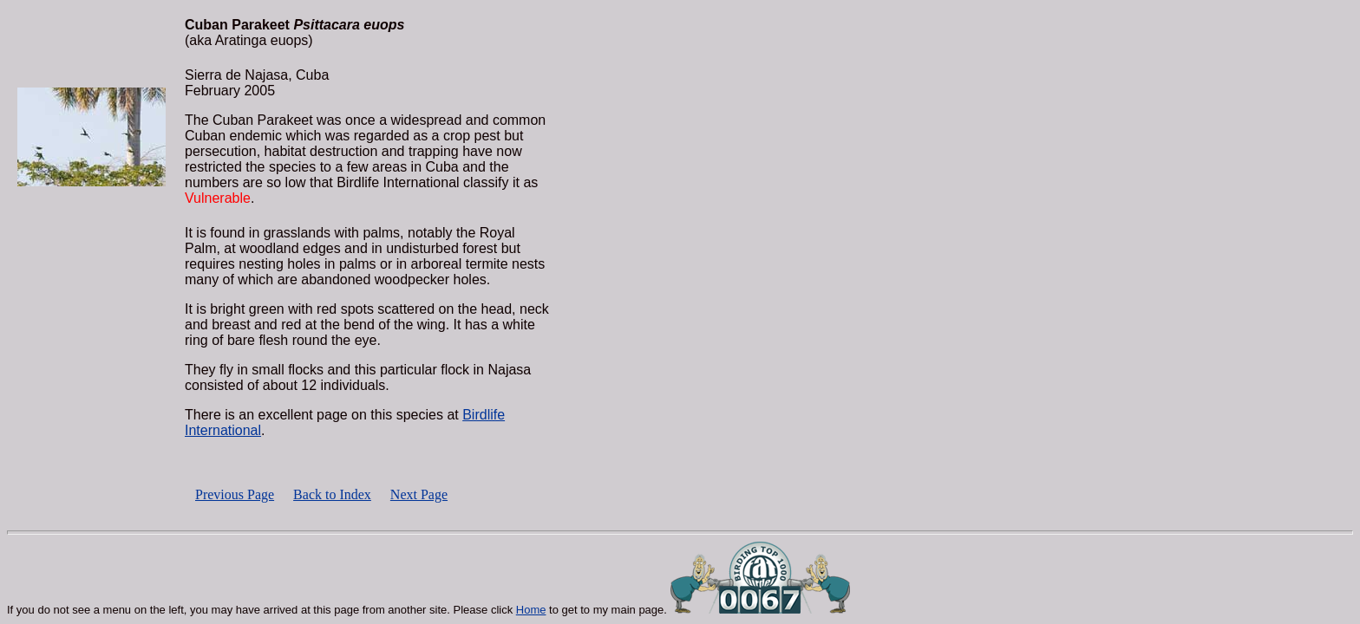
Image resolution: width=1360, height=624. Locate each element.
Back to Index (332, 494)
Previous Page (234, 494)
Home (531, 609)
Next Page (419, 494)
